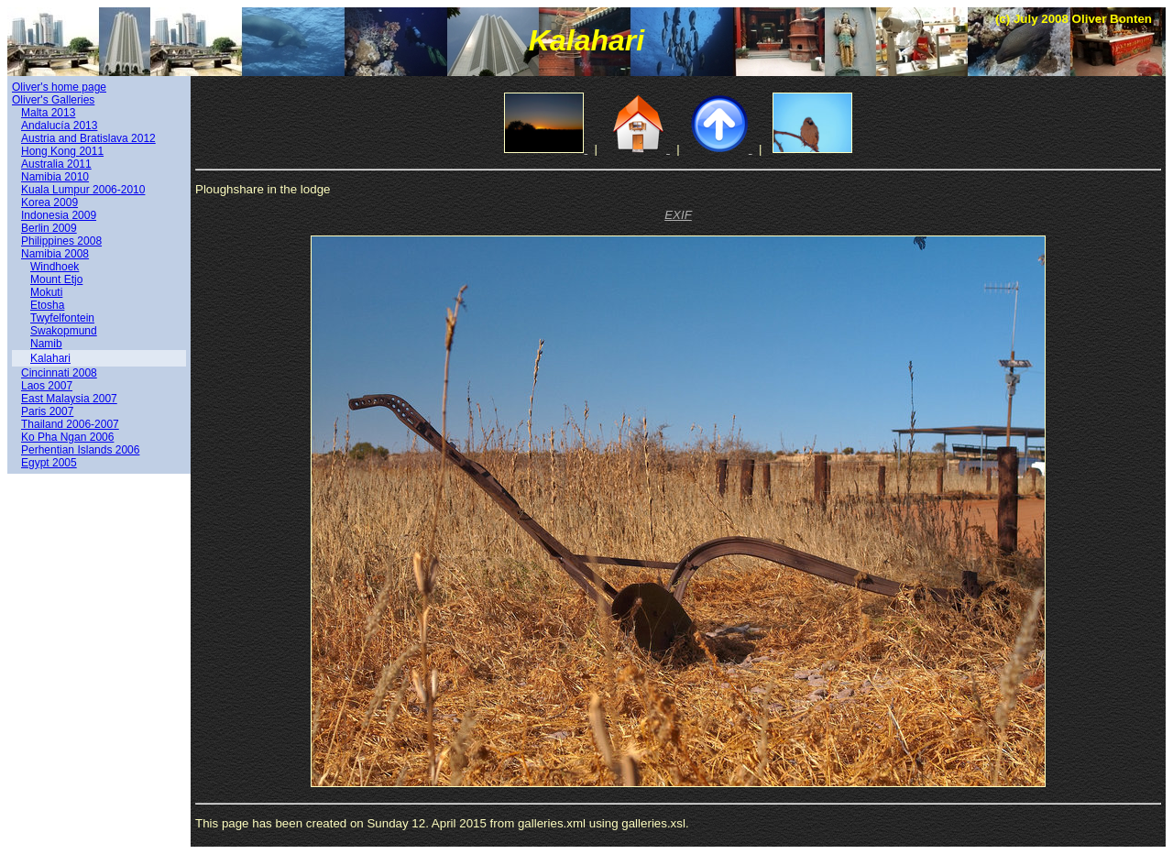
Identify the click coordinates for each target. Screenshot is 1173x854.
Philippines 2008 (61, 241)
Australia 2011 (56, 164)
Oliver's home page (59, 87)
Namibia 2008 (55, 253)
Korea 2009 (49, 202)
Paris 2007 (47, 411)
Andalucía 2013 (59, 125)
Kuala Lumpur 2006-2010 (83, 189)
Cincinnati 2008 (59, 373)
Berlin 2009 (49, 228)
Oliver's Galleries (53, 99)
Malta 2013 (48, 112)
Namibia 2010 (55, 176)
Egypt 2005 (49, 462)
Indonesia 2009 (58, 215)
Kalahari (50, 358)
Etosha (47, 305)
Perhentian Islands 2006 (80, 449)
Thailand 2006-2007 (70, 424)
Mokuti (46, 292)
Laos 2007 (46, 385)
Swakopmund (63, 330)
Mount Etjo (56, 279)
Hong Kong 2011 (62, 151)
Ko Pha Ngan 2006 (67, 437)
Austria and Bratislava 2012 (88, 138)
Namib (46, 343)
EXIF (678, 215)
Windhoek (54, 266)
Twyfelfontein (62, 318)
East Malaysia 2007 (69, 398)
